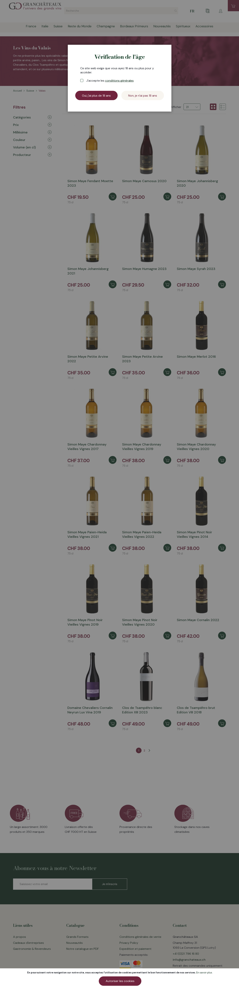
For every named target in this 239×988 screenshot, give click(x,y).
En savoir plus (204, 972)
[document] (120, 978)
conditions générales (119, 81)
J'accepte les (110, 81)
